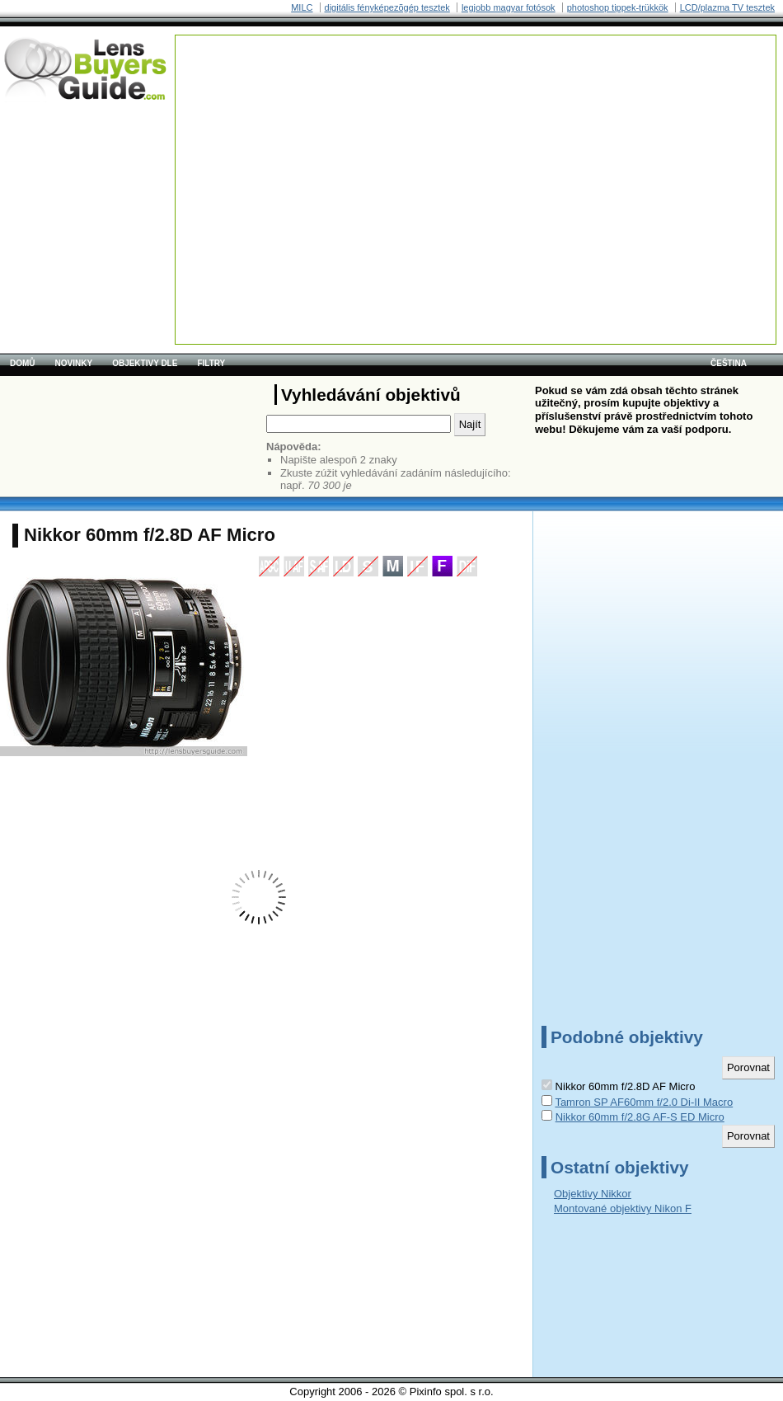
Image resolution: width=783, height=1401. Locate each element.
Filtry (211, 363)
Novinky (74, 363)
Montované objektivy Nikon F (623, 1208)
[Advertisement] (404, 150)
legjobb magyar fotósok (509, 7)
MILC (301, 7)
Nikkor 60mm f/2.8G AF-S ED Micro (640, 1117)
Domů (22, 363)
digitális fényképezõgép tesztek (387, 7)
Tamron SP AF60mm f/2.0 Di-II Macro (644, 1102)
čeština (728, 363)
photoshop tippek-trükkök (617, 7)
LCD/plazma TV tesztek (727, 7)
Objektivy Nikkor (592, 1193)
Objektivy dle (144, 363)
